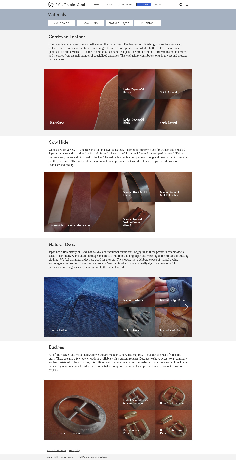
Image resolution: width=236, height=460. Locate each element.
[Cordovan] (61, 23)
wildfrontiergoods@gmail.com (93, 457)
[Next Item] (186, 307)
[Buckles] (147, 23)
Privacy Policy (74, 450)
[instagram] (180, 4)
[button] (187, 4)
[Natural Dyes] (119, 23)
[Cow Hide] (90, 23)
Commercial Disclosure (56, 450)
